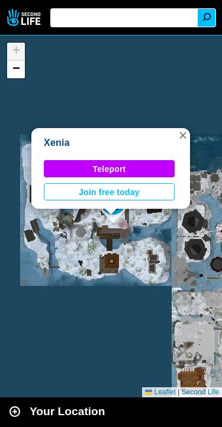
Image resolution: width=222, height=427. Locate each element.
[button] (183, 135)
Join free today (109, 192)
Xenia (57, 143)
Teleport (109, 169)
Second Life (25, 17)
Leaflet (160, 392)
